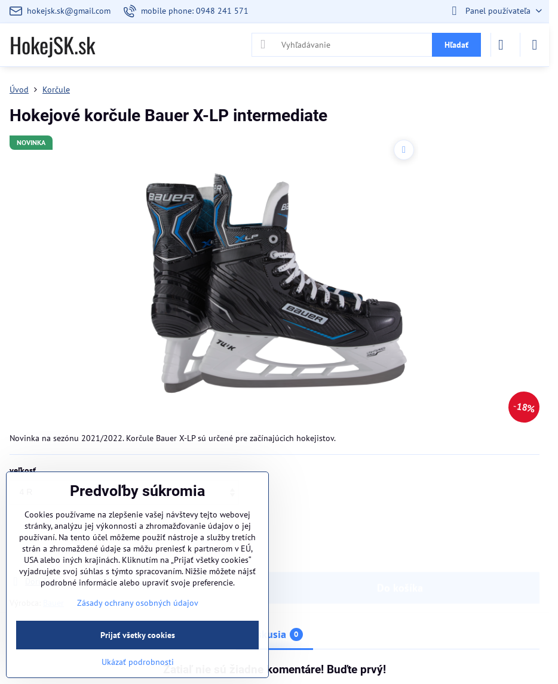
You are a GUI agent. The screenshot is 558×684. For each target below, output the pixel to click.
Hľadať (456, 44)
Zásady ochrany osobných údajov (137, 602)
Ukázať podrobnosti (138, 662)
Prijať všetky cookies (137, 635)
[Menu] (534, 45)
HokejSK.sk (52, 45)
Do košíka (400, 546)
